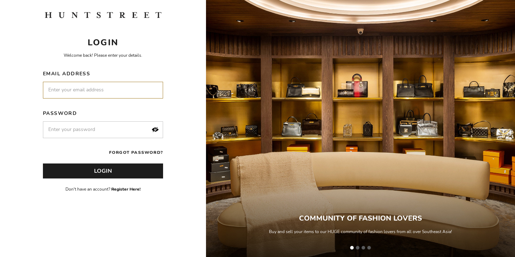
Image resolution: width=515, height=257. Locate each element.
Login (103, 171)
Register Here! (126, 189)
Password (60, 113)
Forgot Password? (136, 152)
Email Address (66, 73)
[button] (155, 129)
